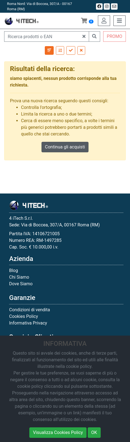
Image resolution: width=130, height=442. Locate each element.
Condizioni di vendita (29, 309)
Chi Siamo (19, 277)
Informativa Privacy (28, 323)
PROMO (114, 36)
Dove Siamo (21, 283)
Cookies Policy (23, 316)
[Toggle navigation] (119, 20)
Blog (13, 270)
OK (94, 432)
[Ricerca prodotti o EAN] (41, 36)
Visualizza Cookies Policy (58, 432)
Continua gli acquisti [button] (65, 147)
